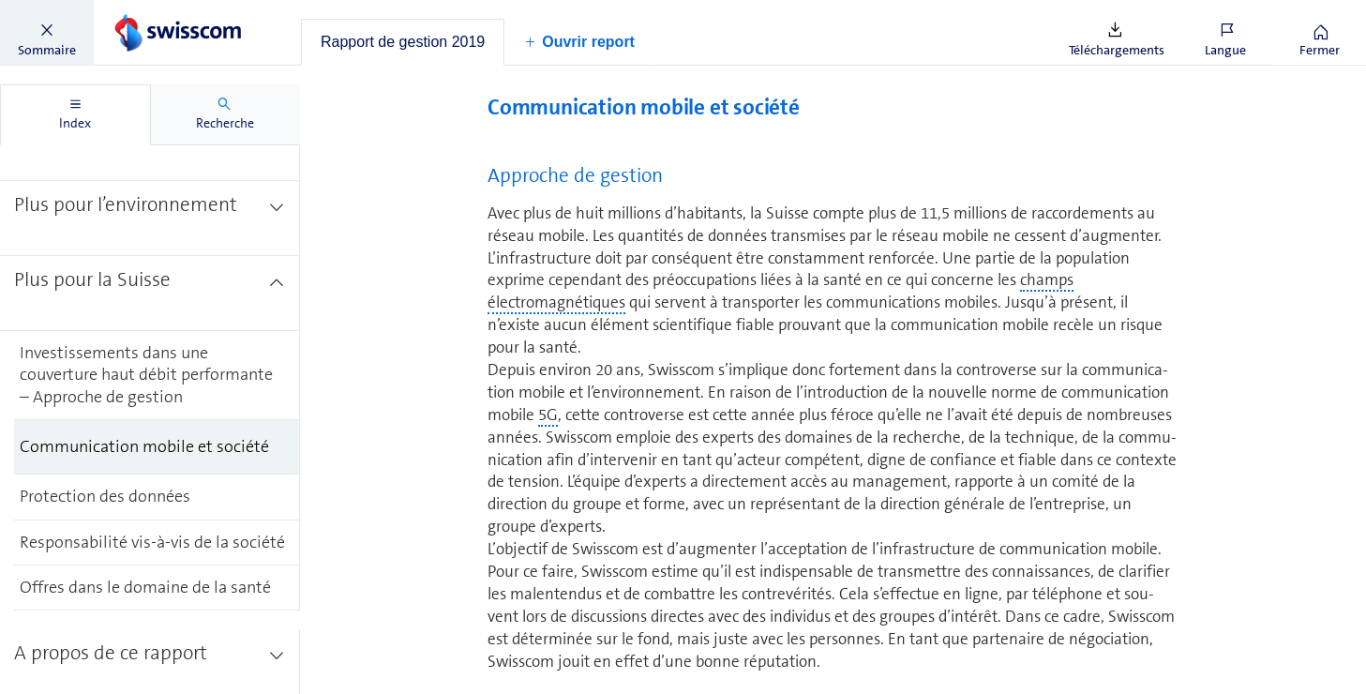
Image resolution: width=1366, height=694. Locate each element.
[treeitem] (150, 218)
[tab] (402, 42)
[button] (47, 33)
